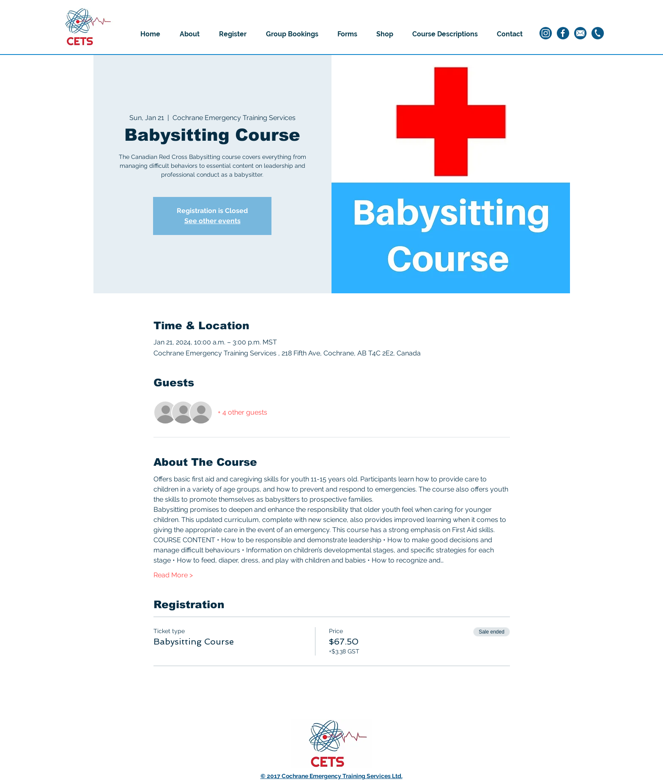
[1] (546, 33)
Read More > (173, 575)
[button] (189, 34)
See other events (212, 221)
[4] (580, 33)
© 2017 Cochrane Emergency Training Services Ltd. (331, 776)
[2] (563, 33)
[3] (598, 33)
